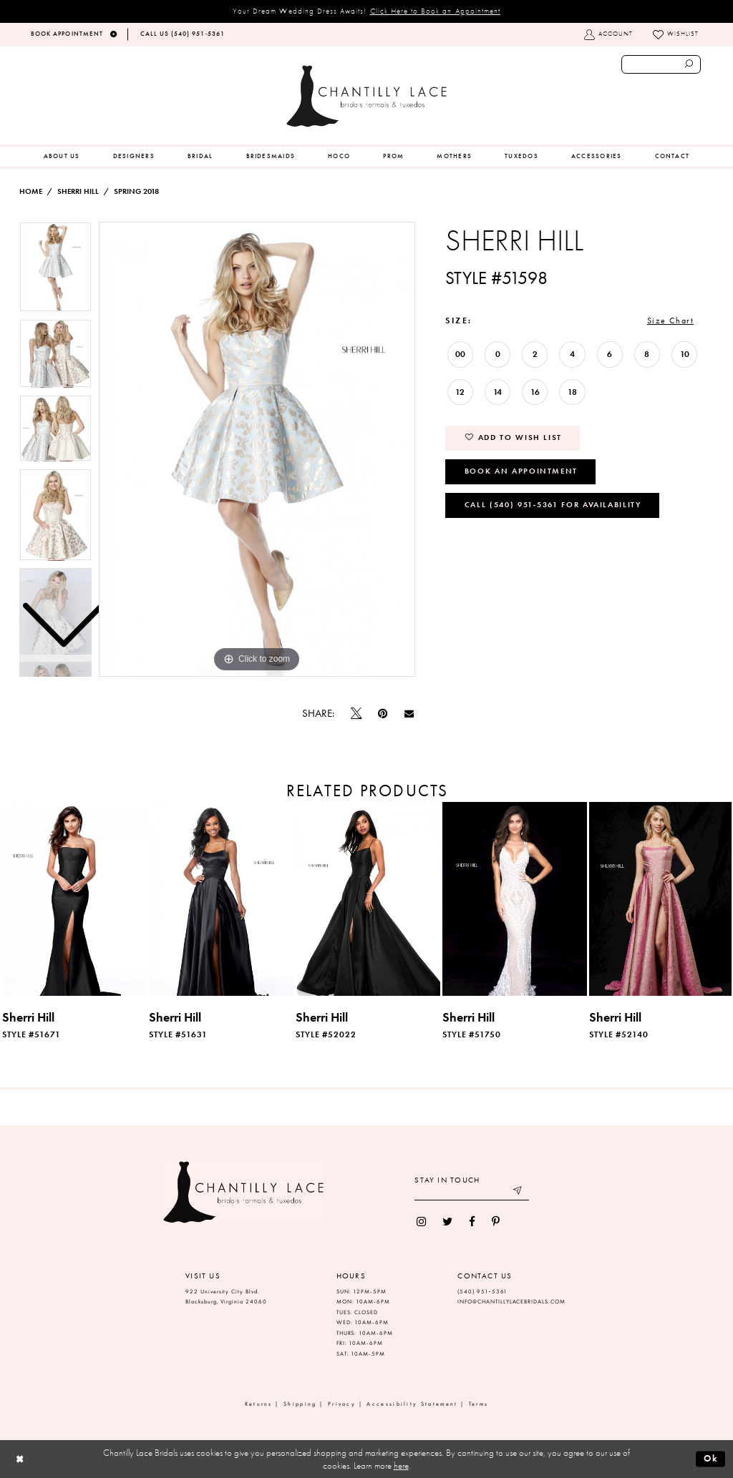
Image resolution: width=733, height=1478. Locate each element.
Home (30, 191)
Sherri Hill (78, 191)
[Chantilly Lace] (366, 96)
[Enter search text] (661, 64)
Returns (259, 1404)
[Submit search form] (689, 64)
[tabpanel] (256, 449)
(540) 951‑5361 (482, 1292)
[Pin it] (383, 714)
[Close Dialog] (19, 1459)
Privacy (342, 1404)
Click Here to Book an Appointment (435, 11)
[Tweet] (356, 714)
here (401, 1465)
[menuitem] (62, 157)
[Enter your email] (471, 1192)
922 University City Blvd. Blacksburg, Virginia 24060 (226, 1297)
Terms (479, 1404)
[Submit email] (519, 1192)
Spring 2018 (136, 191)
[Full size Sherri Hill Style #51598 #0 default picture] (256, 449)
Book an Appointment (521, 471)
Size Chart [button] (670, 320)
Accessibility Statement (411, 1404)
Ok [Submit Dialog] (711, 1458)
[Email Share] (409, 714)
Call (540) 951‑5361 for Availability (553, 504)
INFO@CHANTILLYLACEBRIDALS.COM (511, 1302)
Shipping (299, 1404)
